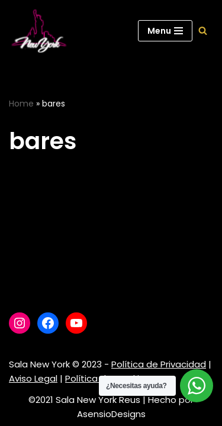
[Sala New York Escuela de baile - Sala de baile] (38, 31)
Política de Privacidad (158, 364)
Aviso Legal (33, 378)
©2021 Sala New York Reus (84, 399)
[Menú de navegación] (165, 30)
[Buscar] (202, 30)
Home (21, 103)
